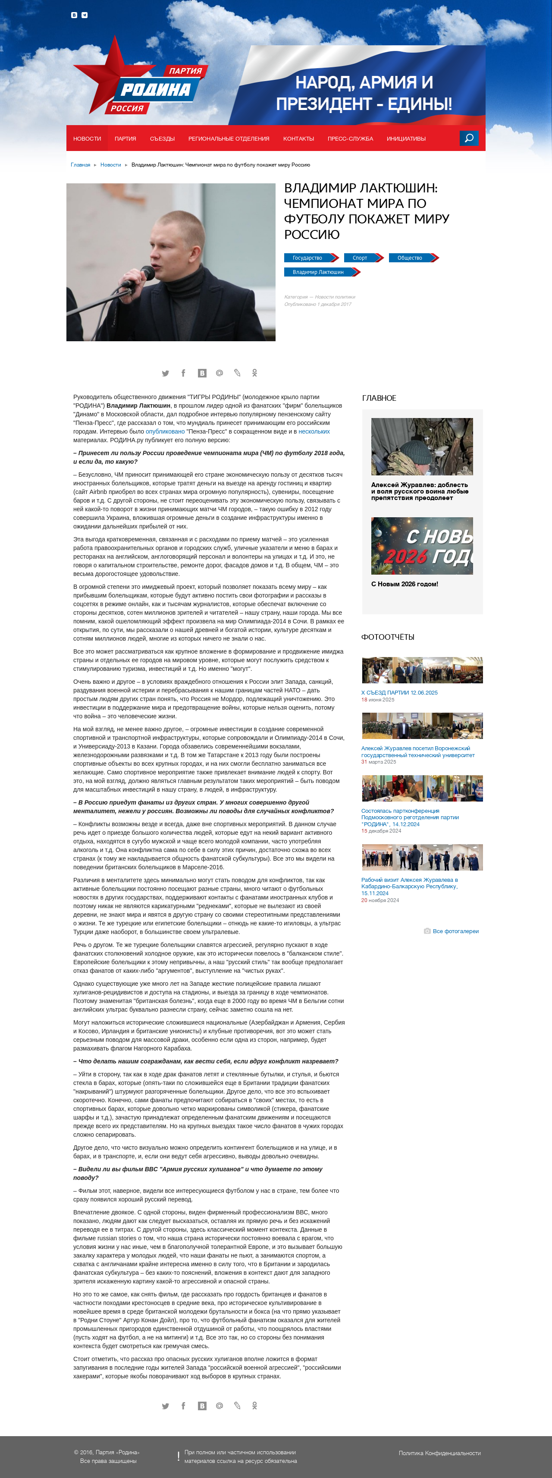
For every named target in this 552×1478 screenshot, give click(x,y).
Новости (87, 138)
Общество (410, 257)
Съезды (162, 138)
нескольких (314, 431)
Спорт (360, 257)
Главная (80, 165)
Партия (126, 138)
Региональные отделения (229, 138)
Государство (308, 257)
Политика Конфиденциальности (440, 1453)
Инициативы (406, 138)
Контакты (298, 138)
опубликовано (166, 431)
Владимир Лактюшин (319, 272)
